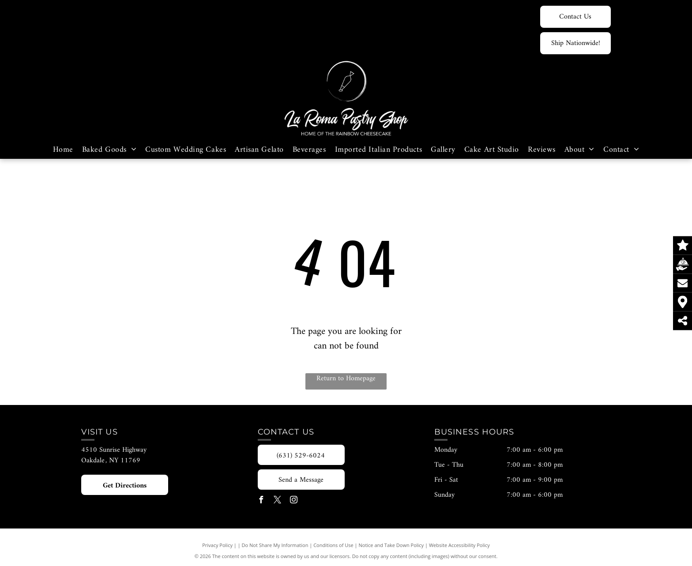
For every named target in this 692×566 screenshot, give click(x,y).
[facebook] (261, 501)
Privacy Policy (217, 545)
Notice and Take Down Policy (391, 545)
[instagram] (294, 501)
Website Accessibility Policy (459, 545)
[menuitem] (63, 150)
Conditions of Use (333, 545)
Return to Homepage (346, 379)
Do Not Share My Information (275, 545)
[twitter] (277, 501)
